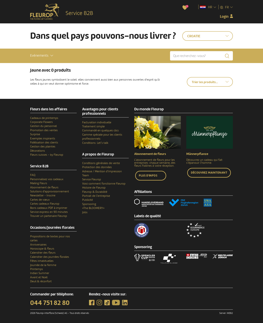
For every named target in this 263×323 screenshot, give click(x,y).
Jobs (84, 212)
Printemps (36, 269)
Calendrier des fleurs (43, 252)
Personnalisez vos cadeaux (46, 179)
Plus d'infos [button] (148, 175)
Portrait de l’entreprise (96, 195)
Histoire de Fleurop (94, 187)
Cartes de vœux (40, 199)
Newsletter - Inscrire (42, 195)
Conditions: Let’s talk (95, 143)
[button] (41, 55)
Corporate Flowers (41, 122)
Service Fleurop (91, 179)
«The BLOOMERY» (93, 208)
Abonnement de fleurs (44, 187)
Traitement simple (93, 126)
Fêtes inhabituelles (42, 261)
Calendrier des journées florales (49, 257)
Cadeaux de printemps (44, 118)
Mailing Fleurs (38, 183)
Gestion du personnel (43, 126)
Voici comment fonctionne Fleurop (103, 183)
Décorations (37, 150)
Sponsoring (89, 204)
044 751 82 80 (50, 303)
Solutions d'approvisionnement (49, 191)
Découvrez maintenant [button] (209, 172)
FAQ (32, 175)
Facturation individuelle (96, 122)
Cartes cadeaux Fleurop (44, 203)
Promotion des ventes (44, 130)
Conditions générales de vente (101, 163)
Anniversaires (38, 244)
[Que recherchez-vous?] (201, 55)
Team (85, 175)
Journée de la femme (43, 265)
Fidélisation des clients (44, 142)
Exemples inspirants (42, 138)
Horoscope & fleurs (42, 248)
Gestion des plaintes (42, 146)
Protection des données (97, 167)
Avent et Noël (38, 277)
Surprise (35, 134)
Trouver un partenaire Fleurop (48, 216)
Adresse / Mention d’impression (102, 171)
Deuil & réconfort (41, 281)
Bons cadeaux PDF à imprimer (48, 208)
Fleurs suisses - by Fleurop (46, 154)
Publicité (87, 200)
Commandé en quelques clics (100, 130)
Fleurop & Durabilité (94, 191)
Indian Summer (39, 273)
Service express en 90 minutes (49, 212)
